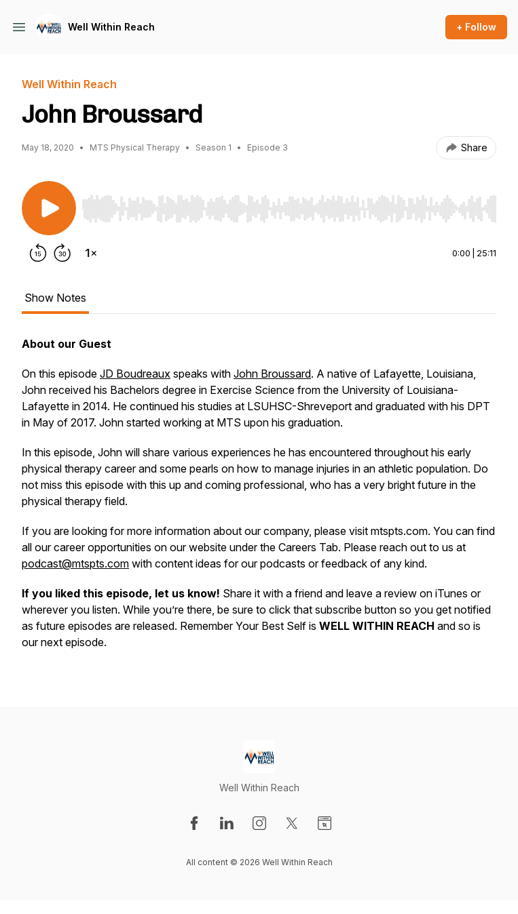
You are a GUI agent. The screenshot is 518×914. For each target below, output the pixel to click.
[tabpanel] (259, 500)
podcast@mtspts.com (75, 563)
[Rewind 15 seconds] (38, 252)
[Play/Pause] (49, 208)
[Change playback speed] (91, 252)
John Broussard (272, 373)
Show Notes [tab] (55, 297)
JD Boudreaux (135, 373)
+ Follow (476, 27)
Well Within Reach (111, 27)
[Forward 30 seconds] (62, 252)
